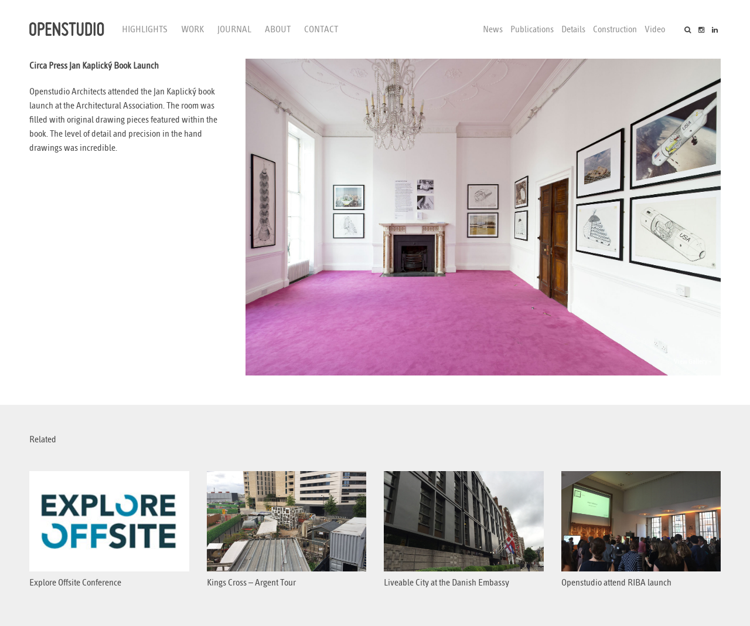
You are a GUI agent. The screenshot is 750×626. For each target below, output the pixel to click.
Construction (615, 29)
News (493, 29)
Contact (321, 29)
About (278, 29)
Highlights (145, 29)
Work (192, 29)
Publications (532, 29)
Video (655, 29)
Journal (234, 29)
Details (573, 29)
